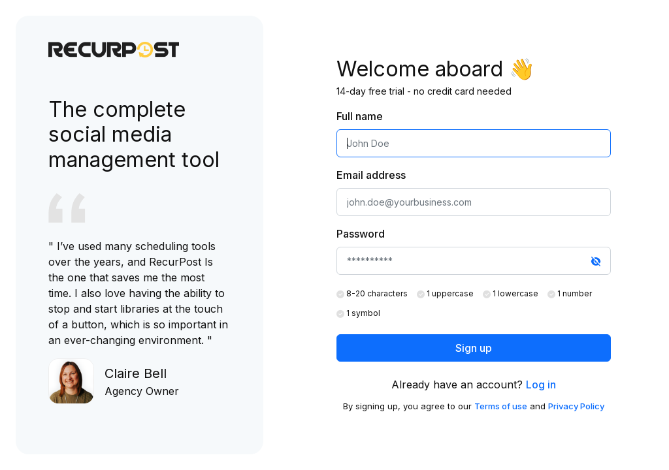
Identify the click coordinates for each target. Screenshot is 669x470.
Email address (371, 174)
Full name (359, 116)
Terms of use (500, 406)
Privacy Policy (576, 406)
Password (360, 233)
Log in (541, 384)
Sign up (473, 347)
